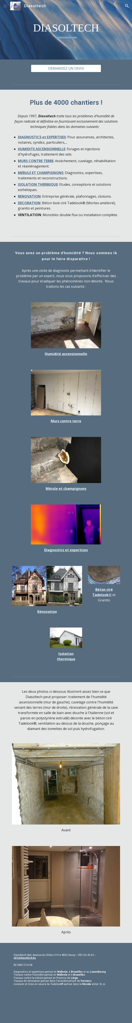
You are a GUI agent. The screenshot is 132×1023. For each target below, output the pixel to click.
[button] (5, 6)
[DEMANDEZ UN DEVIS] (66, 68)
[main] (66, 29)
